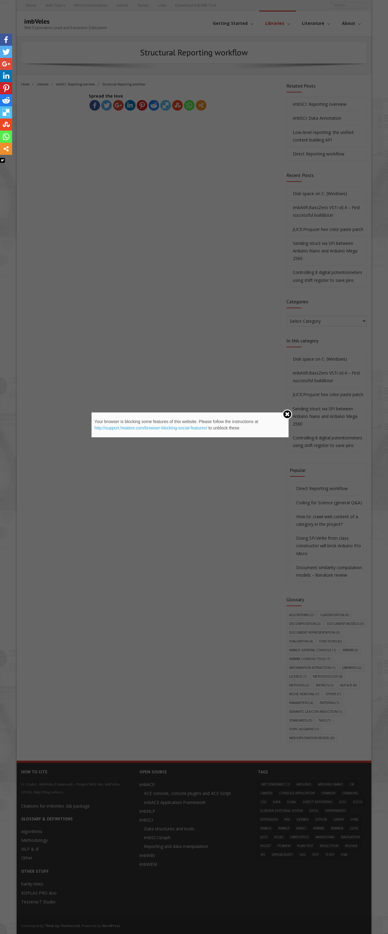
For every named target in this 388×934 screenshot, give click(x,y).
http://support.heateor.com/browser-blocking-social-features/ (151, 427)
